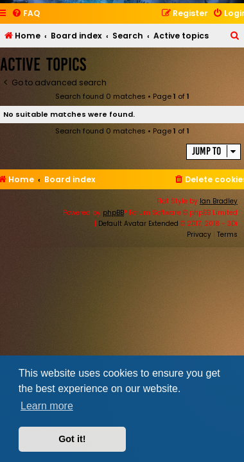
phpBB (113, 213)
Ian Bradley (219, 201)
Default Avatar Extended (138, 223)
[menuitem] (26, 13)
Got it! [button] (71, 439)
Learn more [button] (47, 405)
